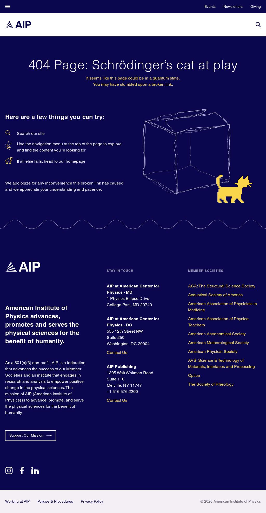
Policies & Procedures (55, 501)
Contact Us (117, 352)
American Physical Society (212, 351)
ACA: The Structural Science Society (221, 286)
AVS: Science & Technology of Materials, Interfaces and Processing (221, 363)
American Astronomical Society (217, 333)
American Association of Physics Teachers (218, 321)
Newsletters (233, 6)
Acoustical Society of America (215, 294)
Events (210, 6)
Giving (255, 6)
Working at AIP (17, 501)
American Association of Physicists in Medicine (222, 306)
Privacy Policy (92, 501)
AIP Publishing (121, 366)
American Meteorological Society (218, 342)
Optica (194, 375)
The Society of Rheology (211, 384)
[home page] (18, 24)
